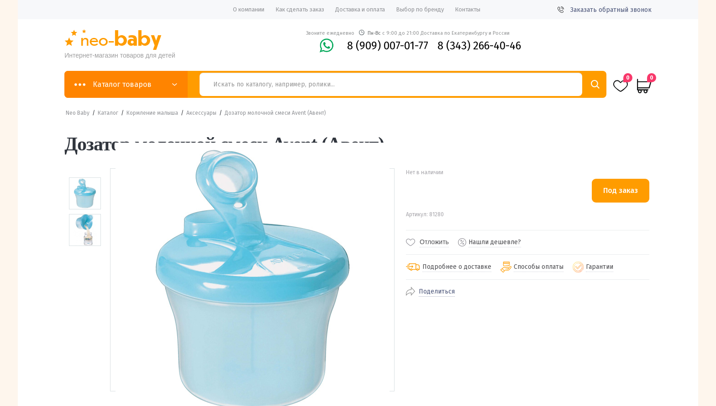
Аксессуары (201, 113)
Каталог (108, 113)
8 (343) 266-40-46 (479, 45)
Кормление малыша (152, 113)
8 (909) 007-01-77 (387, 45)
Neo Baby (78, 113)
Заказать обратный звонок (605, 10)
